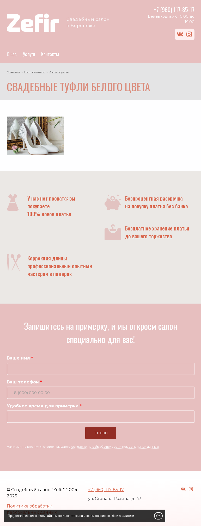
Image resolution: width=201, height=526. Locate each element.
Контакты (50, 54)
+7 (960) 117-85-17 (174, 9)
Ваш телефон (23, 382)
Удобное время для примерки (42, 405)
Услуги (29, 54)
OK (158, 516)
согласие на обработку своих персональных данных (115, 446)
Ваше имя (18, 358)
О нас (12, 54)
